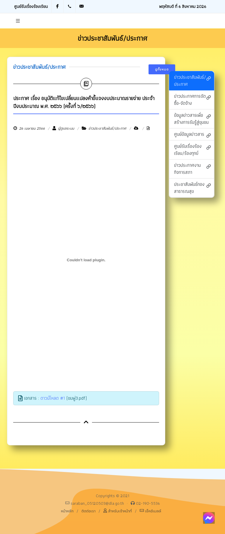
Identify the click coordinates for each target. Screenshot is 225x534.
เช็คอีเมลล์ (150, 510)
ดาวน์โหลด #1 (52, 398)
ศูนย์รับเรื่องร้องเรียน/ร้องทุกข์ (192, 149)
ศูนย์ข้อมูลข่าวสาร (192, 135)
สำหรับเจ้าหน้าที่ (117, 510)
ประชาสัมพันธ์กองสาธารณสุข (192, 188)
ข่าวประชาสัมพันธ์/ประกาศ (192, 80)
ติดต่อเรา (88, 511)
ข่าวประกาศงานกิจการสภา (192, 169)
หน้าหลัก (67, 511)
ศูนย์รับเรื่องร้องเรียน (31, 6)
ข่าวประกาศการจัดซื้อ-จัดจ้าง (192, 99)
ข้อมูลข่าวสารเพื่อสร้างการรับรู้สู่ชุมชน (192, 118)
